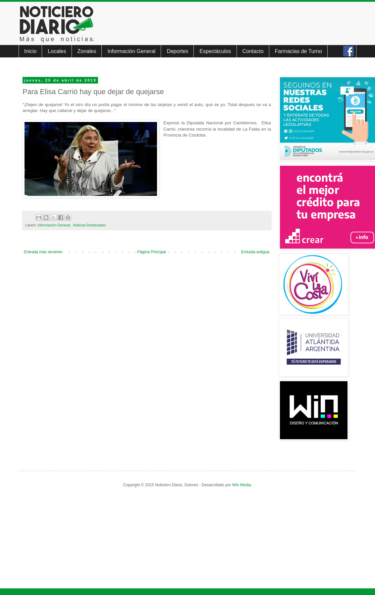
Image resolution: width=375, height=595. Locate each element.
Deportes (177, 51)
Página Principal (151, 252)
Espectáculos (215, 51)
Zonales (87, 51)
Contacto (253, 51)
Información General (131, 51)
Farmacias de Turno (298, 51)
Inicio (30, 51)
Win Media (241, 485)
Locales (57, 51)
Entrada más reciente (43, 252)
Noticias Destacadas (89, 225)
